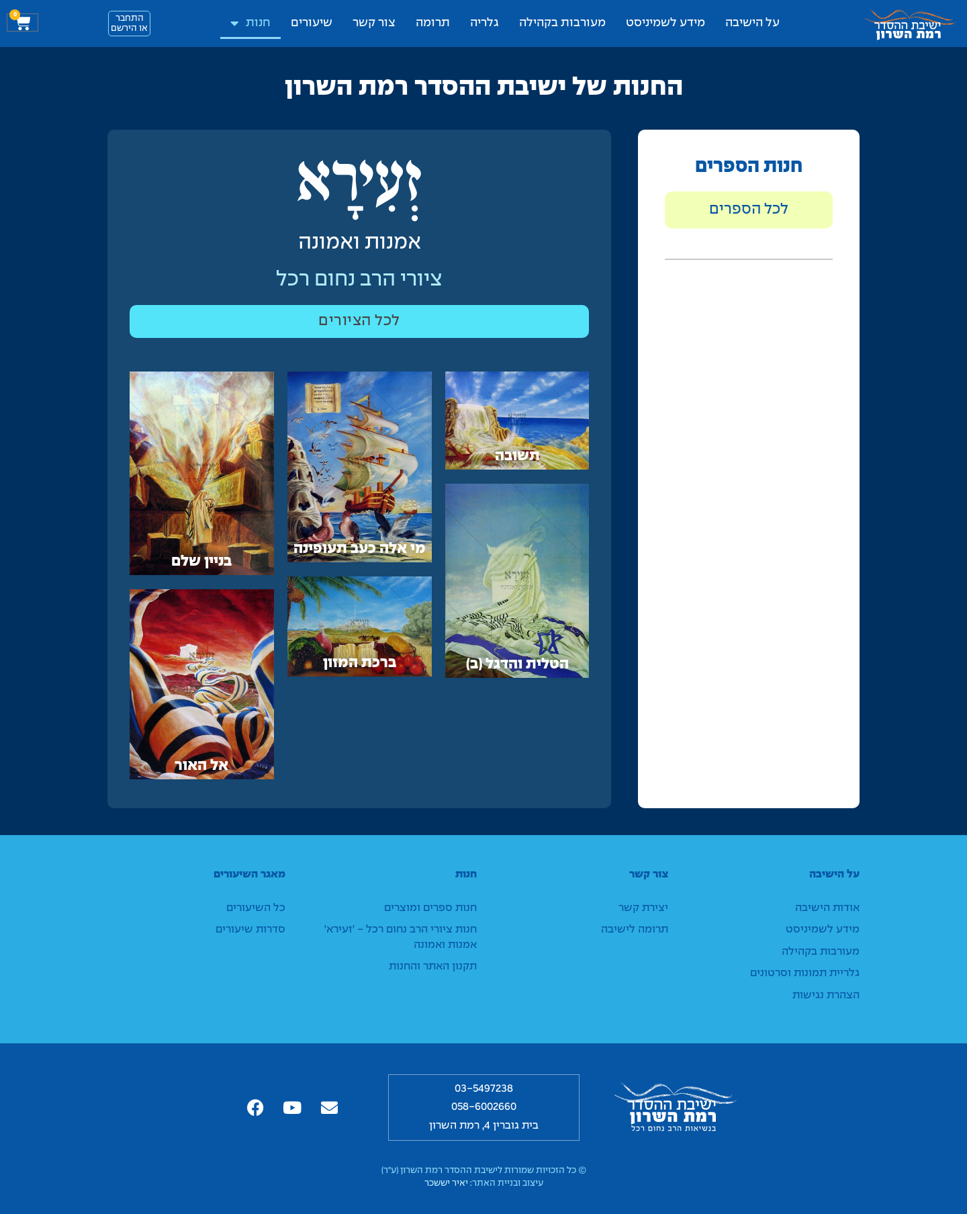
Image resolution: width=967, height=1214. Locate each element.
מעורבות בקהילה (562, 23)
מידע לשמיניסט (665, 23)
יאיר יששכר (446, 1183)
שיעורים (311, 23)
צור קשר (374, 23)
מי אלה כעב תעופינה (359, 549)
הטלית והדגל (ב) (517, 664)
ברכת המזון (359, 663)
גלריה (484, 23)
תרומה (433, 23)
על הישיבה (752, 23)
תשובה (517, 456)
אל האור (201, 765)
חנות (250, 23)
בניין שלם (201, 561)
